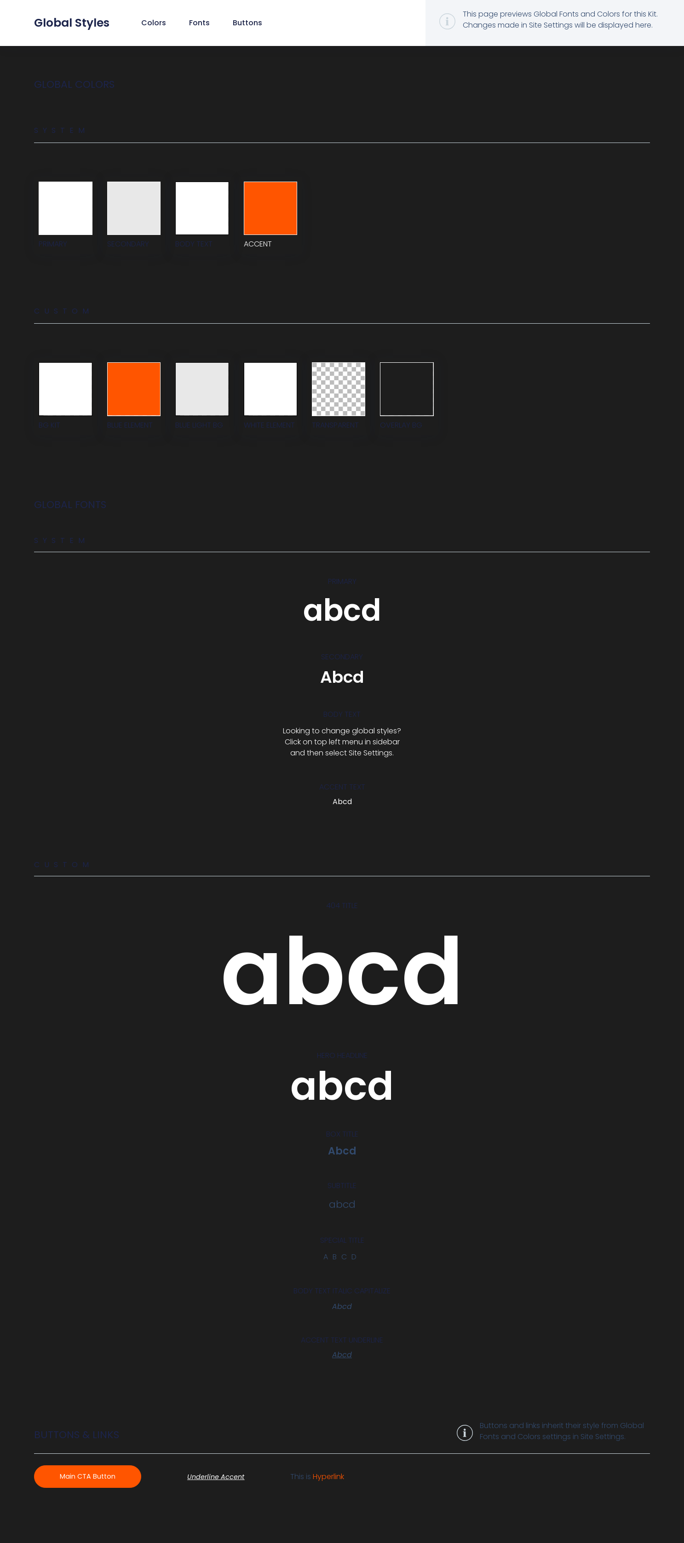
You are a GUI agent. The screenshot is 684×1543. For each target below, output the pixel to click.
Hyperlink (339, 1500)
